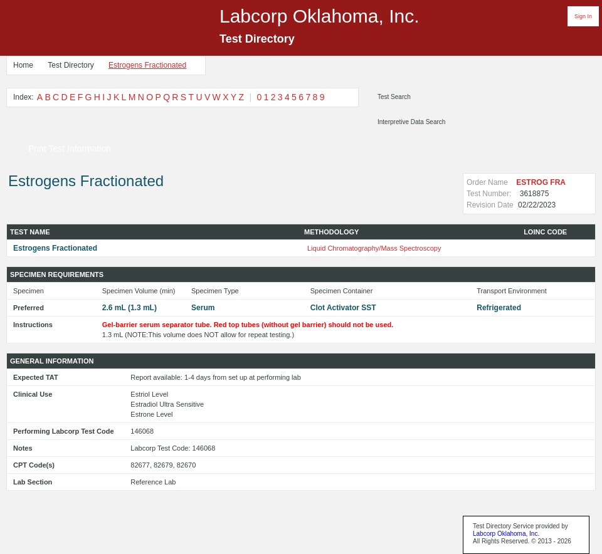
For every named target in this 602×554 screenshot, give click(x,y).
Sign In (583, 16)
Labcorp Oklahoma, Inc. (506, 533)
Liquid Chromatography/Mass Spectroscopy (374, 248)
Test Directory (70, 65)
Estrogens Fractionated (147, 65)
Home (23, 65)
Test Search (394, 96)
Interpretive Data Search (411, 121)
